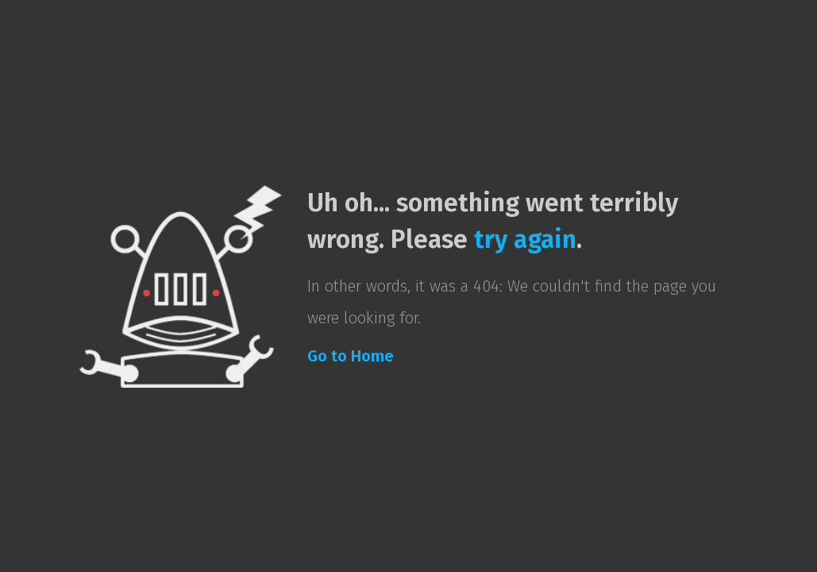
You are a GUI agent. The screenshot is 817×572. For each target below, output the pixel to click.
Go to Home (350, 355)
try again (525, 239)
